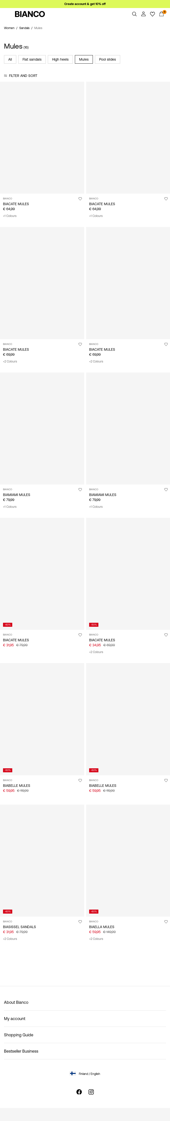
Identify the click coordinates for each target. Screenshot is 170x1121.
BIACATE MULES (16, 204)
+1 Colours (10, 216)
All (10, 59)
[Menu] (8, 14)
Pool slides (107, 59)
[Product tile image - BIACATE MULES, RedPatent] (128, 574)
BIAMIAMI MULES (16, 495)
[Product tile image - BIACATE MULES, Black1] (128, 138)
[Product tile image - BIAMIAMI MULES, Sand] (128, 428)
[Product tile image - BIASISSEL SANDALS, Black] (42, 861)
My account (14, 1018)
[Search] (134, 14)
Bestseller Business (21, 1051)
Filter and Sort (23, 76)
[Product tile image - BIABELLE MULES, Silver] (42, 719)
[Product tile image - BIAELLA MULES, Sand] (128, 861)
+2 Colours (10, 361)
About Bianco (16, 1002)
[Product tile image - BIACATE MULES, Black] (128, 283)
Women (9, 28)
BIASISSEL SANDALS (19, 927)
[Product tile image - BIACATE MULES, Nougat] (42, 283)
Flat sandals (32, 59)
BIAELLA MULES (101, 927)
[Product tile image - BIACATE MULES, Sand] (42, 138)
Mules (84, 59)
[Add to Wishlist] (80, 199)
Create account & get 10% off (85, 4)
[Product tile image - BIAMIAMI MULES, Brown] (42, 428)
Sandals (24, 28)
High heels (60, 59)
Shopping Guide (18, 1035)
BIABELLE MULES (16, 786)
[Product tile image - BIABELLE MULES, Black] (128, 719)
